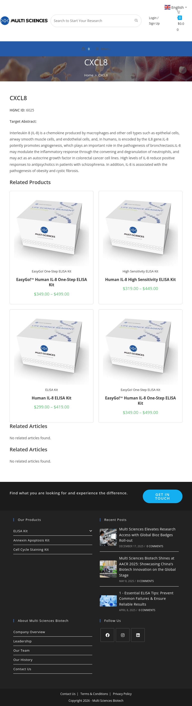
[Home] (89, 75)
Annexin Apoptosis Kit (31, 540)
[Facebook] (107, 635)
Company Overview (29, 632)
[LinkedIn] (138, 635)
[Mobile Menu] (101, 48)
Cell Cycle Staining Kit (31, 549)
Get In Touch (162, 496)
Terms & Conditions (94, 694)
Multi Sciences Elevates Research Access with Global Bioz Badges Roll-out (147, 535)
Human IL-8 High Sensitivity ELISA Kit (140, 279)
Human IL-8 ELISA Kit (52, 398)
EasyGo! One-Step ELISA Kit (51, 271)
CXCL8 (103, 75)
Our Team (21, 650)
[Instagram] (123, 635)
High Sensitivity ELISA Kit (140, 271)
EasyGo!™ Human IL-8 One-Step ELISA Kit (51, 282)
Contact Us (22, 669)
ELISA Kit (51, 390)
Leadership (22, 641)
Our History (22, 659)
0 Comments (154, 546)
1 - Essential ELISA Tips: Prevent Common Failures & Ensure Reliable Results (146, 599)
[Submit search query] (137, 21)
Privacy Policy (122, 694)
